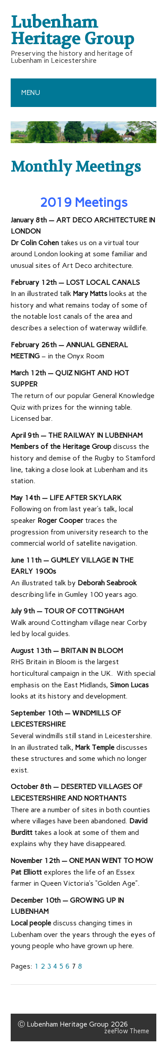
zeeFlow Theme (126, 1031)
